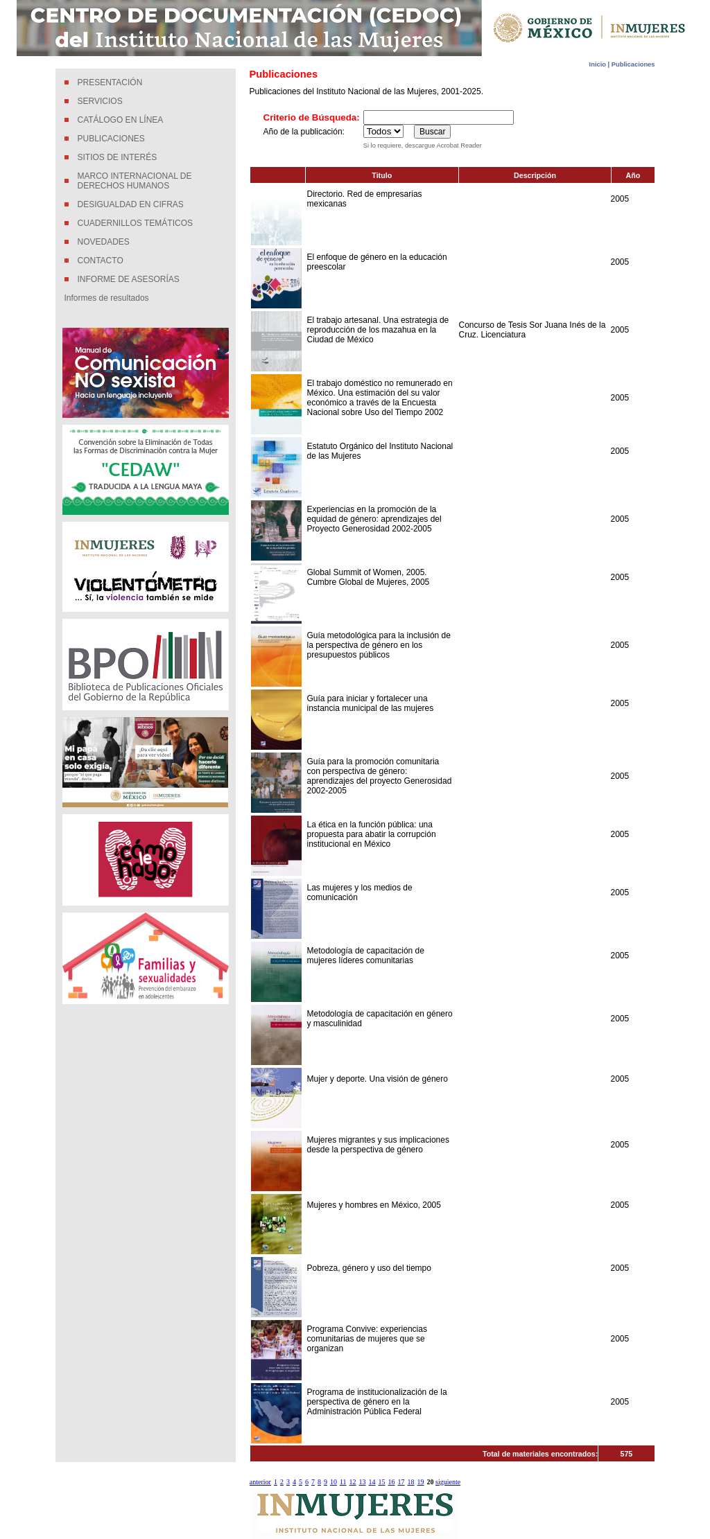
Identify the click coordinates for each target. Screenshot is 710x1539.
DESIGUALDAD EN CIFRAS (131, 204)
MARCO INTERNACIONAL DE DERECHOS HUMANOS (135, 181)
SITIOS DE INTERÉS (117, 157)
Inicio (598, 64)
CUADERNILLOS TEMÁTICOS (135, 223)
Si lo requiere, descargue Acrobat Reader (422, 145)
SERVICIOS (100, 101)
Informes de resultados (106, 298)
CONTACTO (100, 260)
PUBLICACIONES (111, 138)
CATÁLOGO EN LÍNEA (121, 120)
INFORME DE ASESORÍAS (129, 279)
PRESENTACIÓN (110, 82)
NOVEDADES (104, 242)
